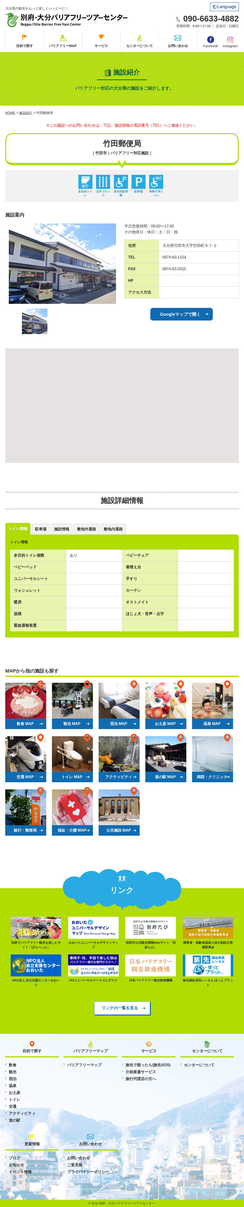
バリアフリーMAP (63, 46)
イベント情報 (20, 1172)
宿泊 (12, 1079)
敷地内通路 (113, 529)
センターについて (139, 46)
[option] (62, 263)
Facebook (210, 42)
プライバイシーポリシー (88, 1172)
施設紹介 (25, 113)
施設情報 (61, 529)
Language (224, 6)
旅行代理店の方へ (141, 1079)
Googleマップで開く (180, 314)
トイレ (14, 1100)
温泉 (12, 1086)
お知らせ (16, 1165)
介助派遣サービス (141, 1072)
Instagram (230, 42)
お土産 (14, 1093)
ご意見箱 (74, 1165)
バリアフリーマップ (84, 1065)
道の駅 (14, 1120)
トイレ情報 (17, 529)
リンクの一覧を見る (120, 1007)
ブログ (14, 1158)
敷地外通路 (86, 529)
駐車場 (40, 529)
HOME (10, 113)
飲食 (12, 1065)
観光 (12, 1072)
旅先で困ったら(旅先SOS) (148, 1065)
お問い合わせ (178, 46)
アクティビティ (22, 1113)
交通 (12, 1106)
